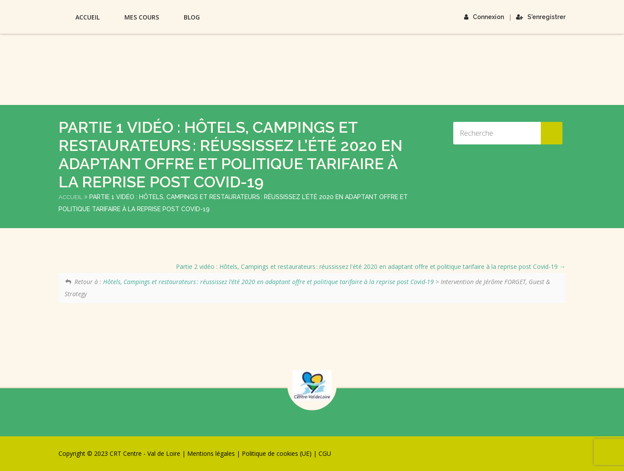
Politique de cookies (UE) (277, 453)
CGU (324, 453)
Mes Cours (141, 17)
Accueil (87, 17)
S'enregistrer (541, 16)
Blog (192, 17)
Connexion (484, 16)
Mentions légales (211, 453)
